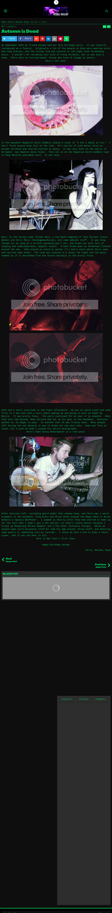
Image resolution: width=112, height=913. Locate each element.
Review (99, 550)
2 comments (10, 26)
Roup (108, 550)
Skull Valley (11, 908)
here (38, 155)
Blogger (103, 908)
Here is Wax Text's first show (55, 538)
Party (89, 550)
